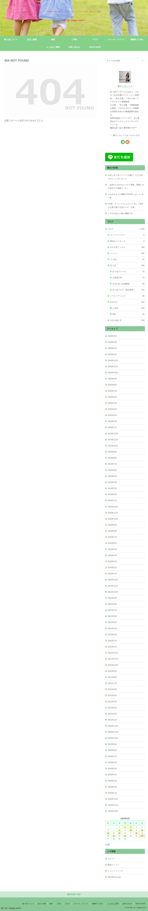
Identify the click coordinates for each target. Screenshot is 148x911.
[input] (125, 60)
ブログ (67, 904)
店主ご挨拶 (42, 904)
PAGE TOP (74, 894)
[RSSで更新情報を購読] (127, 142)
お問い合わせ (127, 904)
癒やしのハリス (125, 86)
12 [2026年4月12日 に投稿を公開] (142, 830)
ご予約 (58, 904)
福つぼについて (28, 904)
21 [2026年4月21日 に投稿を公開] (113, 836)
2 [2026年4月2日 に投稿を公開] (125, 827)
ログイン (111, 859)
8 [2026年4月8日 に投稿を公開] (119, 830)
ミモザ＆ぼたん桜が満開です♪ (121, 213)
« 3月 (107, 844)
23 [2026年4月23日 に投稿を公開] (125, 836)
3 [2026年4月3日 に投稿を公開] (130, 827)
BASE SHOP (140, 904)
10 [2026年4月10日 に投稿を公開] (130, 830)
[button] (142, 60)
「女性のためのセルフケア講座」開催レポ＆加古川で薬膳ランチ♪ (126, 186)
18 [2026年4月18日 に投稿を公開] (136, 833)
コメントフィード (115, 871)
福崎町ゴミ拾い (97, 904)
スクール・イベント (80, 904)
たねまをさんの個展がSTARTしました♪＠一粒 (126, 196)
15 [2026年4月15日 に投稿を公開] (119, 833)
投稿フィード (113, 865)
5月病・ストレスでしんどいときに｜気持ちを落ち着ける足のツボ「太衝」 (125, 205)
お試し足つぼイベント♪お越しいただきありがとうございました (125, 177)
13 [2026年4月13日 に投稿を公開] (108, 833)
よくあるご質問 (113, 904)
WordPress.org (114, 877)
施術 (51, 904)
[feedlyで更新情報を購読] (123, 142)
